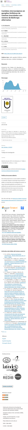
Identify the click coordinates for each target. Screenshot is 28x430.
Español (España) (6, 341)
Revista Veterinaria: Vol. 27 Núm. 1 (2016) (15, 277)
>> (5, 331)
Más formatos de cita (7, 140)
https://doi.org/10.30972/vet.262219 (13, 53)
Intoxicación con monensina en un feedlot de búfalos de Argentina (15, 261)
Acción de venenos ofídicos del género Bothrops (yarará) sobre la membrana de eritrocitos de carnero (15, 300)
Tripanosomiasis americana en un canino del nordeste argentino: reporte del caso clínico (13, 275)
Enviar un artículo (7, 386)
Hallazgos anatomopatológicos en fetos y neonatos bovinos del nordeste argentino (14, 308)
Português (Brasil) (6, 343)
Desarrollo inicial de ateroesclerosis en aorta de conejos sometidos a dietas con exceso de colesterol (14, 293)
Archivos (8, 5)
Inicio (2, 5)
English (4, 338)
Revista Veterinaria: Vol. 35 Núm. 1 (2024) (14, 287)
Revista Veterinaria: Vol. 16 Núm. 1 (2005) (14, 329)
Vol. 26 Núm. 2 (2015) (16, 5)
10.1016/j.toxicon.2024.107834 (9, 244)
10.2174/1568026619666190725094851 (11, 232)
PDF (5, 117)
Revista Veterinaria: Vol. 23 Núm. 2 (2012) (14, 310)
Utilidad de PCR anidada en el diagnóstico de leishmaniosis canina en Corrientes (15, 284)
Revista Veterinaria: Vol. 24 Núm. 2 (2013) (14, 303)
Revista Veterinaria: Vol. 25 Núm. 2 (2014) (14, 295)
